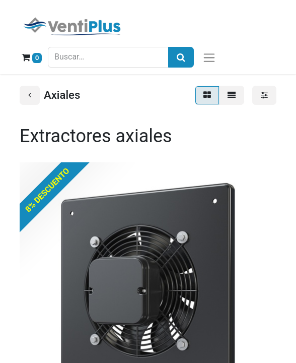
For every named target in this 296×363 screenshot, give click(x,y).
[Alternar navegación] (209, 57)
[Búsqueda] (181, 57)
